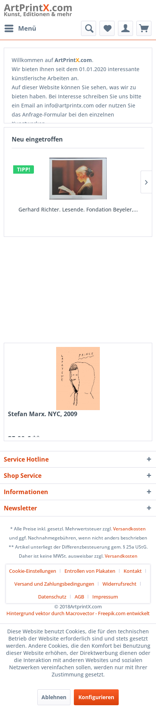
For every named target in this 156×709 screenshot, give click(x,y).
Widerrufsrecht (119, 583)
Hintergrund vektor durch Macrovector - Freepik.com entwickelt (78, 613)
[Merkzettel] (107, 28)
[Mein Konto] (125, 28)
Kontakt (133, 571)
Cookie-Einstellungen (32, 571)
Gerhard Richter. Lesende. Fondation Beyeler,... (78, 209)
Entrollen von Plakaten (89, 571)
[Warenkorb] (143, 28)
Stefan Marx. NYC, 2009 (42, 414)
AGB (79, 596)
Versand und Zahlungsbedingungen (54, 583)
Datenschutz (52, 596)
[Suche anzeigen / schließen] (88, 28)
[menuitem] (20, 28)
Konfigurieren (96, 697)
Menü (20, 27)
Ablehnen (53, 697)
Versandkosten (129, 529)
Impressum (105, 596)
